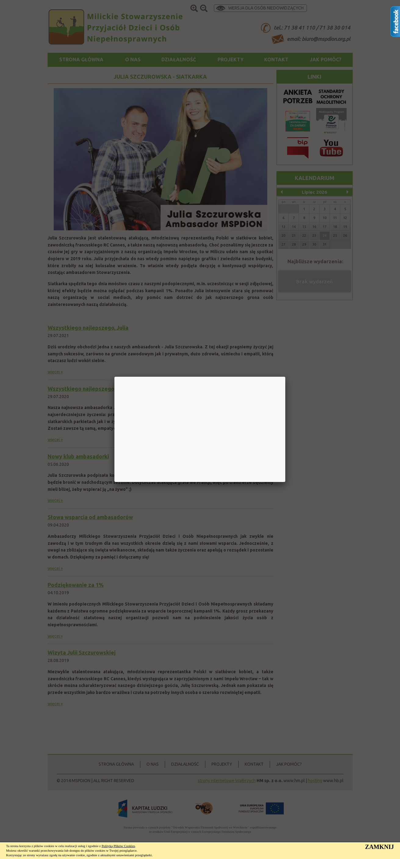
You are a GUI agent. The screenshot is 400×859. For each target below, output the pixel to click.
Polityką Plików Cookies (118, 846)
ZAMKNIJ (379, 846)
